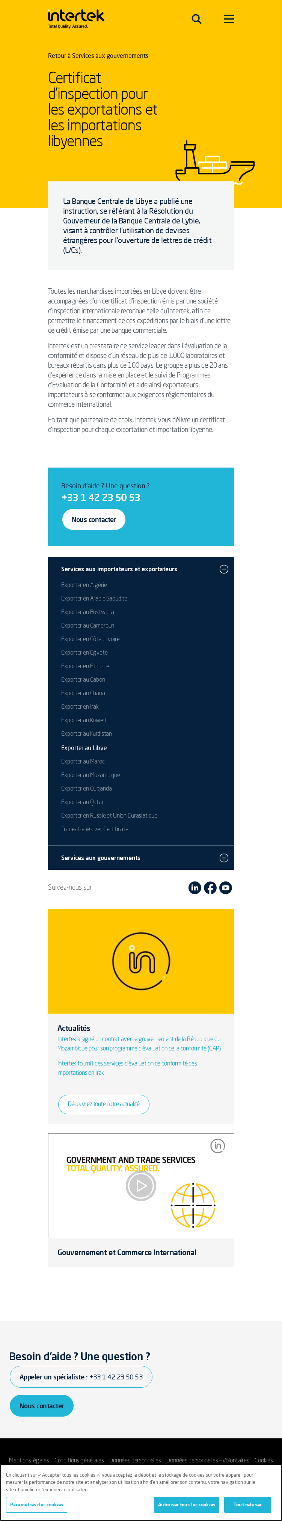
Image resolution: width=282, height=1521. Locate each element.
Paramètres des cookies (36, 1504)
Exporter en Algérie (84, 585)
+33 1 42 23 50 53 (100, 497)
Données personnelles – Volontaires (207, 1461)
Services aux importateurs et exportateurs (119, 569)
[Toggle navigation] (197, 19)
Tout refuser (248, 1504)
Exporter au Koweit (84, 721)
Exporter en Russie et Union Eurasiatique (109, 816)
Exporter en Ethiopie (85, 667)
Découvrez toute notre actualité (104, 1105)
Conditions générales (79, 1461)
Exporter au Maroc (83, 762)
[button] (224, 569)
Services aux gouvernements (100, 858)
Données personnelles (135, 1461)
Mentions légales (29, 1461)
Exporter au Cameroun (88, 626)
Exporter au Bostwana (88, 613)
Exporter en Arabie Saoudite (94, 599)
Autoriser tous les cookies (186, 1504)
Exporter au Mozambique (90, 776)
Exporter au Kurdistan (86, 734)
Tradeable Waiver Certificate (95, 830)
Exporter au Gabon (83, 680)
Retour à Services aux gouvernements (98, 55)
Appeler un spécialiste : (81, 1377)
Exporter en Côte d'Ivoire (90, 640)
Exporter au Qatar (82, 803)
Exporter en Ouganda (86, 789)
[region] (141, 1492)
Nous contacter (94, 519)
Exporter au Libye (84, 747)
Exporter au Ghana (83, 694)
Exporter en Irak (80, 707)
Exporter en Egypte (84, 653)
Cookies (264, 1461)
